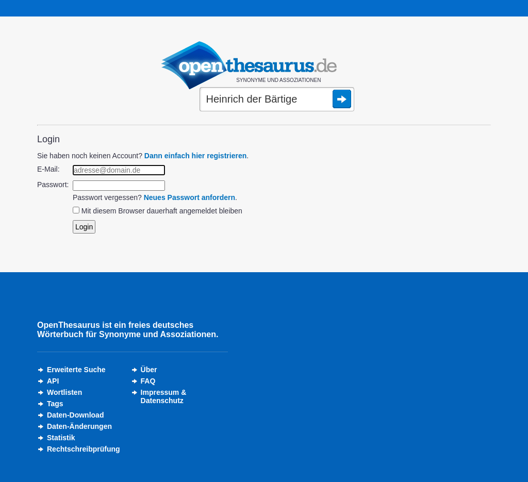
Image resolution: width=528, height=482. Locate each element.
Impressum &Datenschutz (164, 396)
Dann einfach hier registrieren (195, 156)
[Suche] (277, 100)
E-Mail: (48, 169)
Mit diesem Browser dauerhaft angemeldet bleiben (161, 211)
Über (149, 369)
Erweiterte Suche (76, 369)
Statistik (61, 438)
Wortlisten (64, 392)
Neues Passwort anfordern (189, 197)
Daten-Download (75, 415)
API (53, 381)
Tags (55, 404)
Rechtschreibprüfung (83, 449)
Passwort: (53, 184)
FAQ (148, 381)
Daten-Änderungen (79, 426)
